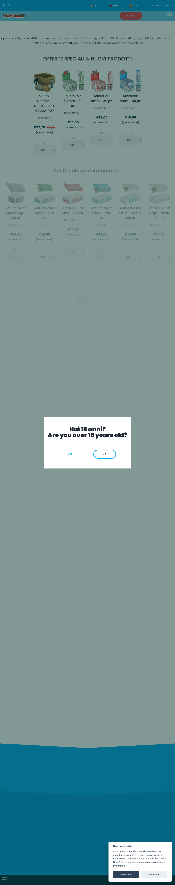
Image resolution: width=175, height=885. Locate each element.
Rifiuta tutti (154, 874)
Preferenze (119, 865)
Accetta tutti (126, 874)
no (105, 454)
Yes (70, 454)
